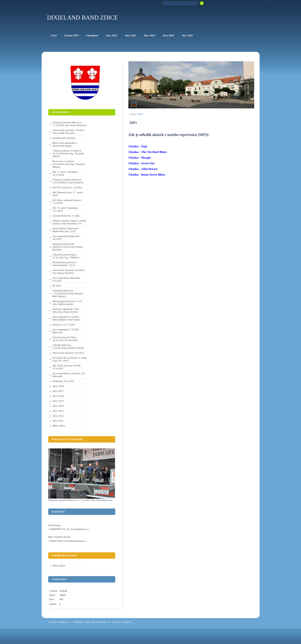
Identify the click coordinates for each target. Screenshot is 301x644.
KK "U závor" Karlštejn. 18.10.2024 (65, 173)
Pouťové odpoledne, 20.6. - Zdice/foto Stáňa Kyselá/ (66, 310)
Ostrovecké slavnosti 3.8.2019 (68, 352)
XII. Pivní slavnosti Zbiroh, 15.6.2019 (66, 367)
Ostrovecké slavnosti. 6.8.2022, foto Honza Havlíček (68, 271)
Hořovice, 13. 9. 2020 (63, 324)
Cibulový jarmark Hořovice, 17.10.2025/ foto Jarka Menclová (69, 124)
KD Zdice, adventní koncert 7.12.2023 (66, 201)
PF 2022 (56, 285)
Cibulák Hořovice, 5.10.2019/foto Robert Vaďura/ (68, 346)
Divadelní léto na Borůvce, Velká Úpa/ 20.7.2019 (69, 359)
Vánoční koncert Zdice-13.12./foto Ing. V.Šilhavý (65, 256)
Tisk (87, 621)
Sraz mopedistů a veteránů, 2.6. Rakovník (68, 374)
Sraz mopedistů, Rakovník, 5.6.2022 (66, 279)
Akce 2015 (58, 400)
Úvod (132, 114)
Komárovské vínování (63, 137)
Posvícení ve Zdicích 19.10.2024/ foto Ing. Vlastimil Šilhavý (68, 164)
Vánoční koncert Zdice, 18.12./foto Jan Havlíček (65, 338)
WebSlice (78, 621)
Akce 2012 (58, 415)
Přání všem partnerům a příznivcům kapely (64, 144)
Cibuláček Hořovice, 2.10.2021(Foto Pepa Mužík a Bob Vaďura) (67, 293)
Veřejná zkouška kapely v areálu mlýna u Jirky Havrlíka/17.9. (69, 222)
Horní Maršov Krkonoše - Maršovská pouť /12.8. (65, 230)
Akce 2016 (58, 395)
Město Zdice (58, 425)
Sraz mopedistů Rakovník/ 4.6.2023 (66, 237)
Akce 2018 (58, 386)
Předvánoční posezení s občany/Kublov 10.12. (64, 264)
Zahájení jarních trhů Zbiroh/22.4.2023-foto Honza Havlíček (67, 246)
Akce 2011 (58, 420)
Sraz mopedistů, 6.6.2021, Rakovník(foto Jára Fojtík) (66, 318)
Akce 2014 (58, 405)
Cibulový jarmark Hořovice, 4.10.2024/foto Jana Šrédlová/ (67, 181)
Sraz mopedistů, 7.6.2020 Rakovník (65, 331)
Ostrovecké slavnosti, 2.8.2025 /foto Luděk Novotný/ (68, 131)
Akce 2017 (58, 391)
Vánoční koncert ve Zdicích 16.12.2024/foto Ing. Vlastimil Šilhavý (68, 153)
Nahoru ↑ (127, 621)
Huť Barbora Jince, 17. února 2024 (67, 194)
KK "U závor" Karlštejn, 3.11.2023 (65, 209)
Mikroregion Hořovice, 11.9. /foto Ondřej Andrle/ (67, 302)
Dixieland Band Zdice (82, 17)
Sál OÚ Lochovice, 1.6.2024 (67, 187)
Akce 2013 (58, 410)
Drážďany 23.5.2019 (63, 381)
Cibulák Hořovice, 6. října (65, 215)
